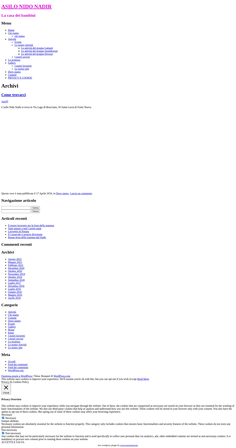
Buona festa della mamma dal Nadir (27, 237)
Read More (143, 379)
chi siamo (20, 36)
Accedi (11, 361)
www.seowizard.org (129, 445)
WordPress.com (61, 376)
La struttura (14, 59)
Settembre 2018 (16, 280)
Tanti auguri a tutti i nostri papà (24, 228)
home (11, 332)
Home (11, 30)
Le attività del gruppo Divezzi (37, 54)
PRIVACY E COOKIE (20, 77)
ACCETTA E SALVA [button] (12, 442)
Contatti (12, 74)
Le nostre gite (22, 68)
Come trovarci (13, 95)
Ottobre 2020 (15, 271)
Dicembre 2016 (16, 286)
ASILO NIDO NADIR (26, 6)
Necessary (10, 418)
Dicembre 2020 (16, 268)
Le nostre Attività (24, 45)
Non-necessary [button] (9, 430)
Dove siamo (14, 71)
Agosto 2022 (14, 259)
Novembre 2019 (16, 274)
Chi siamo (13, 33)
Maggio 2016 (15, 294)
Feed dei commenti (18, 367)
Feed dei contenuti (17, 364)
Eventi (18, 42)
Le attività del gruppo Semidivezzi (39, 51)
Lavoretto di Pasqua (18, 231)
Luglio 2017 (14, 283)
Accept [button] (133, 379)
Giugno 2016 (15, 292)
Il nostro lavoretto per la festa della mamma (31, 225)
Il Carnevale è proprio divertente (25, 234)
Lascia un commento (81, 193)
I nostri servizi (22, 57)
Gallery (12, 62)
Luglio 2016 (14, 289)
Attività (12, 39)
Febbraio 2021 (15, 265)
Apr (4, 101)
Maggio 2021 (15, 262)
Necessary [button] (6, 414)
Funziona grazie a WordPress (16, 376)
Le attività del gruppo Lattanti (37, 48)
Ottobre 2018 (15, 277)
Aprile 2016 (14, 297)
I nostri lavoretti (23, 65)
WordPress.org (15, 370)
